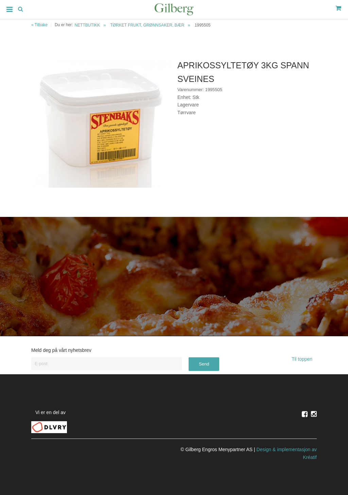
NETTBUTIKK (87, 25)
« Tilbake (39, 24)
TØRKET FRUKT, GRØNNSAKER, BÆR (147, 25)
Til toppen (304, 359)
